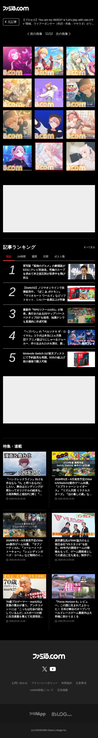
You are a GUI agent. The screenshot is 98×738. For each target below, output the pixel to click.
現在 (8, 256)
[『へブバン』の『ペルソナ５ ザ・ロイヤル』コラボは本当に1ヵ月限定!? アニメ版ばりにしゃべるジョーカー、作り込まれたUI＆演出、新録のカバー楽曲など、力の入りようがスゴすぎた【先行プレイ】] (81, 337)
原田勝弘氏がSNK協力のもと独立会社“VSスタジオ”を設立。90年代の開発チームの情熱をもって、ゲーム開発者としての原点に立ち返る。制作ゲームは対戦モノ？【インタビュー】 (73, 548)
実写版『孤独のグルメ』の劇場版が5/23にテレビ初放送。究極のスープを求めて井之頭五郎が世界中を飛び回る (44, 271)
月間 (45, 256)
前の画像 (36, 33)
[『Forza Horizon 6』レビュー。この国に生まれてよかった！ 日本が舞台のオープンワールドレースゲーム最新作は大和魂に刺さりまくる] (73, 586)
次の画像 (62, 33)
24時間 (21, 256)
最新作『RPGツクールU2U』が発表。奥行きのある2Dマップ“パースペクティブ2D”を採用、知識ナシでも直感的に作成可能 (44, 315)
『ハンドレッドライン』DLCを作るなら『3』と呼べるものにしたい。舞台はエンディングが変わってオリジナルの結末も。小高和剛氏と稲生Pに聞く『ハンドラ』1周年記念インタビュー (24, 487)
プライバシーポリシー (44, 683)
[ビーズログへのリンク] (62, 714)
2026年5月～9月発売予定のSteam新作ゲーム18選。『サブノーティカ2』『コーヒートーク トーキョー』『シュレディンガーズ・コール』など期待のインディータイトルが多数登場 (24, 548)
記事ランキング (19, 247)
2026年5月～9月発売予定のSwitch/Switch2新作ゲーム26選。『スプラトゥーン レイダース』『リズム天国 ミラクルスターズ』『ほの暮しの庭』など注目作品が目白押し (73, 487)
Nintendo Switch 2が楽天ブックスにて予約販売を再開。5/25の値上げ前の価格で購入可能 (44, 357)
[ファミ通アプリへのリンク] (37, 714)
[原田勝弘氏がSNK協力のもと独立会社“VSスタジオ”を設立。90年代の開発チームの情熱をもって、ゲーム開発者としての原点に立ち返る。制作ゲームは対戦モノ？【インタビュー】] (73, 525)
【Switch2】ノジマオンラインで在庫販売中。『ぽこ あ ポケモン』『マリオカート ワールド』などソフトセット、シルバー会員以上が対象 (44, 293)
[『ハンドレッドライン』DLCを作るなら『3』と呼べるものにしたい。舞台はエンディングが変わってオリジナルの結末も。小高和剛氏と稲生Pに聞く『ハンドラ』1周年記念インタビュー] (24, 464)
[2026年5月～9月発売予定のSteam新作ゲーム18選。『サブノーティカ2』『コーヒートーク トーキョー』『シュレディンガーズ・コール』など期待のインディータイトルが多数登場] (24, 525)
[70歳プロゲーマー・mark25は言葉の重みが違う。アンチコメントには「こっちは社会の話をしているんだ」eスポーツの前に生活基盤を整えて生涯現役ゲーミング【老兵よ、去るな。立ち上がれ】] (24, 586)
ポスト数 (59, 256)
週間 (34, 256)
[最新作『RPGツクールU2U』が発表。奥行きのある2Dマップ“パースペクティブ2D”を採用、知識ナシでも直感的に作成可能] (81, 315)
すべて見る (89, 247)
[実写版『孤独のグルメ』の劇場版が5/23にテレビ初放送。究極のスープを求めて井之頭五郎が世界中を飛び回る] (81, 271)
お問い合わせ (20, 683)
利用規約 (66, 683)
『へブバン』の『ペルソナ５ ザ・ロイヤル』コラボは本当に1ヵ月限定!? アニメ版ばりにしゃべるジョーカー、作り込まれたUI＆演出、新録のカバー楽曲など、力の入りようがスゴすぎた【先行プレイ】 (44, 338)
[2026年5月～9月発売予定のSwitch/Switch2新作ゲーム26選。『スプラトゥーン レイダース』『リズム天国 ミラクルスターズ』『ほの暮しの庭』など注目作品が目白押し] (73, 464)
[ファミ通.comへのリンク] (16, 8)
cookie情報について (42, 689)
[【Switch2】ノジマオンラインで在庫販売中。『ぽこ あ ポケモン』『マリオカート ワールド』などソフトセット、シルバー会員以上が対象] (81, 293)
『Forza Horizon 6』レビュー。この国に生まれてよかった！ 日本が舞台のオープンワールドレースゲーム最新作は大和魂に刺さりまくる (73, 609)
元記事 (10, 22)
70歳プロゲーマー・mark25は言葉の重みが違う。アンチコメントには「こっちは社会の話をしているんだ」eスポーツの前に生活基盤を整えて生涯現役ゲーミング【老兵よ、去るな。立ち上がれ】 (24, 609)
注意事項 (81, 683)
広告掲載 (62, 689)
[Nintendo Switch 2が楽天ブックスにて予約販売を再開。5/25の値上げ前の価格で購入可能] (81, 359)
